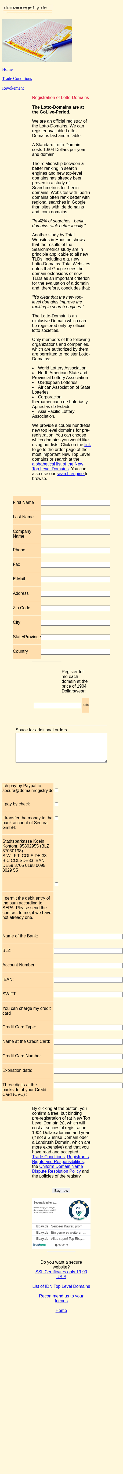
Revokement (13, 88)
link (87, 444)
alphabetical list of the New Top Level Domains (57, 466)
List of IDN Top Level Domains (61, 1292)
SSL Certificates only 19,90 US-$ (61, 1280)
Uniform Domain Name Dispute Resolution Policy (57, 1174)
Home (7, 69)
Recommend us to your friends (61, 1304)
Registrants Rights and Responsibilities (60, 1164)
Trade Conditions (17, 78)
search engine (71, 473)
